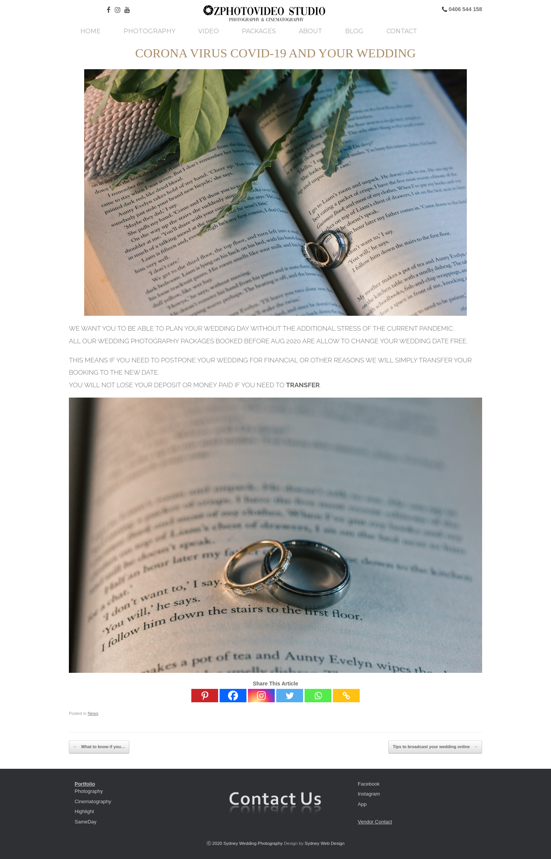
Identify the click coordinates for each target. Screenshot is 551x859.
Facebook (369, 784)
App (362, 804)
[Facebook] (233, 695)
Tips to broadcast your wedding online (435, 747)
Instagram (369, 794)
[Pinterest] (204, 695)
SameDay (85, 822)
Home (90, 31)
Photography (149, 31)
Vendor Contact (375, 822)
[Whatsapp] (318, 695)
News (93, 713)
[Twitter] (289, 695)
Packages (259, 31)
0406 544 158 (464, 9)
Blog (354, 31)
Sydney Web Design (324, 843)
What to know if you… (99, 747)
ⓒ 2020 (215, 843)
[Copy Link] (346, 695)
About (310, 31)
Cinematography (93, 801)
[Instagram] (261, 695)
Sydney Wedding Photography (253, 843)
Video (208, 31)
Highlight (84, 811)
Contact (401, 31)
